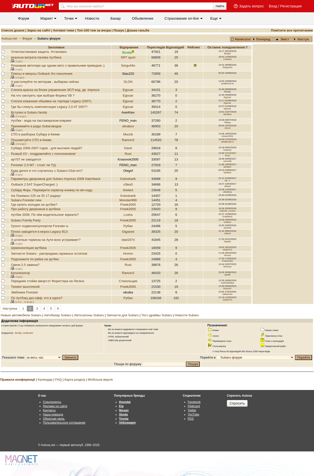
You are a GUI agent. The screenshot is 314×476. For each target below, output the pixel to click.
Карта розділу (75, 379)
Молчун (227, 266)
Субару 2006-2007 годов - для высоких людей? (46, 148)
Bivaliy (227, 53)
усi (19, 61)
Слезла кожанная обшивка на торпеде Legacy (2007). (51, 101)
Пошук (119, 30)
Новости (92, 18)
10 (27, 302)
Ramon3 (128, 140)
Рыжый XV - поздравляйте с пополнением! (43, 154)
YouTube (193, 414)
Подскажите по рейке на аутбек (35, 259)
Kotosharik (128, 179)
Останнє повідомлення (226, 47)
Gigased (128, 231)
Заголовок (56, 47)
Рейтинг (194, 47)
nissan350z (227, 136)
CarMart (227, 59)
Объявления (142, 18)
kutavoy (227, 150)
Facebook (194, 402)
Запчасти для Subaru (123, 315)
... (23, 302)
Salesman (227, 294)
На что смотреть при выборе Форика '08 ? (43, 95)
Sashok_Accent (228, 211)
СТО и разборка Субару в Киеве (35, 134)
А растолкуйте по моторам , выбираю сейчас (45, 82)
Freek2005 (128, 204)
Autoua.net (9, 38)
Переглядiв (156, 47)
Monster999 (128, 200)
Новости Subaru (187, 315)
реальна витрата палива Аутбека (36, 57)
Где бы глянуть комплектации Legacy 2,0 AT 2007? (49, 107)
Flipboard (194, 406)
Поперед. (262, 39)
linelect (128, 190)
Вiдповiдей (175, 47)
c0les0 (128, 184)
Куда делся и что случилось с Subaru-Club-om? (47, 171)
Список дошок (12, 30)
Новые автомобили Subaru (21, 315)
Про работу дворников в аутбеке (36, 209)
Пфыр (227, 122)
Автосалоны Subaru (89, 315)
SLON (128, 82)
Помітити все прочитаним (292, 30)
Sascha (227, 228)
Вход (273, 6)
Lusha (128, 214)
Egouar (128, 90)
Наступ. (302, 39)
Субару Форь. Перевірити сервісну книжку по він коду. (52, 190)
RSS (191, 418)
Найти (220, 6)
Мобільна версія (100, 379)
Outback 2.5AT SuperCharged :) (34, 184)
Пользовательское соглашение (64, 422)
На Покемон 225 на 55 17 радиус (36, 196)
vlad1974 (128, 240)
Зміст (282, 39)
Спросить (237, 403)
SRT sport (128, 57)
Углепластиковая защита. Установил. (39, 52)
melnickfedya (227, 283)
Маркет (46, 18)
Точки (69, 18)
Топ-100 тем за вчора (94, 30)
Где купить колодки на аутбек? (34, 204)
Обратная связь (54, 418)
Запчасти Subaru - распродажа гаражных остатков (49, 253)
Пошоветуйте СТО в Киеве (31, 140)
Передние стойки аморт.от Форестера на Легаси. (48, 281)
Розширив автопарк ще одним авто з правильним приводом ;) (58, 65)
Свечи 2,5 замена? (25, 265)
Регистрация (291, 6)
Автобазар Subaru (57, 315)
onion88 (227, 161)
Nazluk (227, 241)
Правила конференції (17, 379)
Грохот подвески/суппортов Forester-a (39, 226)
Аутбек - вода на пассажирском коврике (41, 120)
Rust (128, 154)
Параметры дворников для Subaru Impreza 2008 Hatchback (56, 179)
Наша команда (53, 414)
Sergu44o (128, 65)
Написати (240, 39)
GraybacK (227, 216)
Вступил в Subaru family (29, 112)
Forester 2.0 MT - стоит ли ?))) (33, 165)
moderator (28, 333)
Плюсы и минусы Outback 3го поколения (41, 73)
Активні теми (63, 30)
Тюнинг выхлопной (25, 286)
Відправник (128, 47)
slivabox (227, 114)
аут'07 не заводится (26, 159)
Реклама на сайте (55, 406)
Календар (45, 379)
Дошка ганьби (138, 30)
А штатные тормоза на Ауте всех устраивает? (45, 240)
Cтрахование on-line (182, 18)
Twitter (192, 410)
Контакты (49, 410)
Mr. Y (227, 180)
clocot (227, 128)
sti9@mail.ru (227, 142)
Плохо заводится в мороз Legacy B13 (39, 231)
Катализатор (20, 273)
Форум (23, 18)
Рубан (128, 226)
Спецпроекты (52, 402)
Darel (128, 148)
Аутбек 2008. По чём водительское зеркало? (45, 214)
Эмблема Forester (24, 292)
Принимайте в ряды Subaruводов (36, 126)
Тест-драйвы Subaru (156, 315)
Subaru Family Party (26, 220)
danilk (227, 275)
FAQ (58, 379)
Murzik (128, 134)
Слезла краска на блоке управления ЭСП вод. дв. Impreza (55, 90)
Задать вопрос (251, 6)
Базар (115, 18)
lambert (227, 167)
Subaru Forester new (26, 200)
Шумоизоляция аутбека (29, 248)
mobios (227, 222)
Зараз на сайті (38, 30)
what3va (227, 192)
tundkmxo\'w (227, 83)
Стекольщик (128, 281)
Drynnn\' (227, 288)
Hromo (128, 253)
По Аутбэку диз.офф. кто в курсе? (37, 298)
